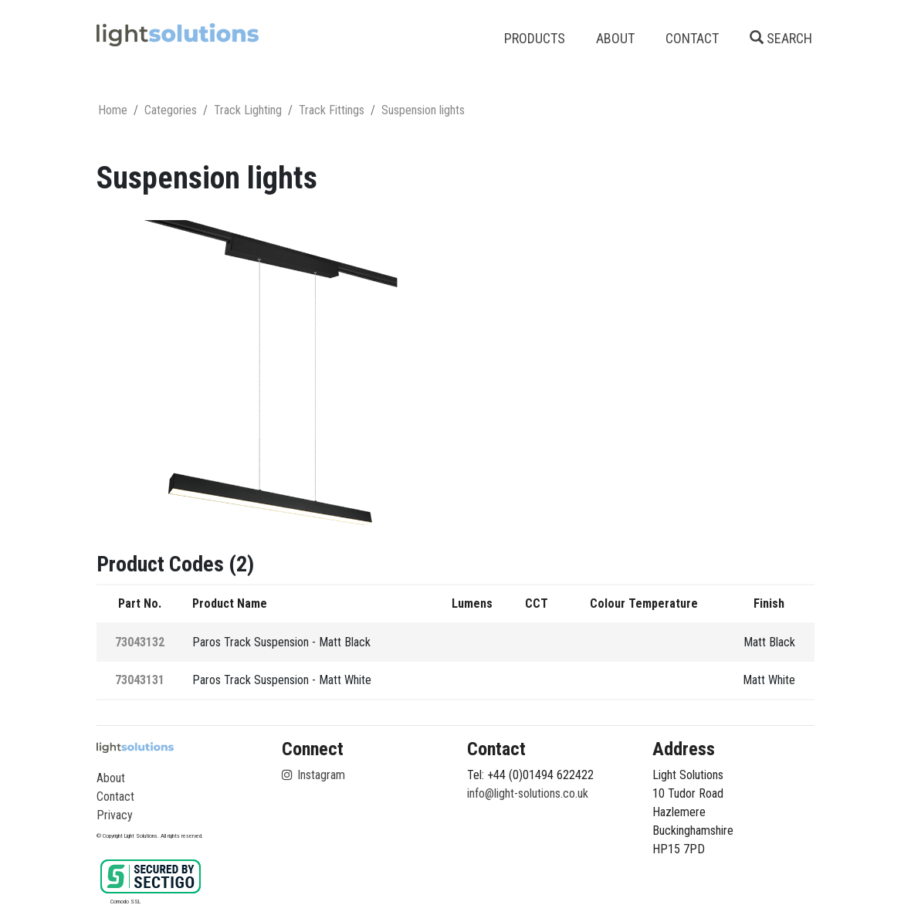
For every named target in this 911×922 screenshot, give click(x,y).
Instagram (313, 775)
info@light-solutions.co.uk (527, 793)
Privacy (115, 815)
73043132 (139, 642)
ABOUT (615, 38)
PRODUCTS (534, 38)
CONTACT (692, 38)
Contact (115, 796)
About (111, 778)
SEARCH (781, 38)
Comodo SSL (125, 901)
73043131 (139, 680)
